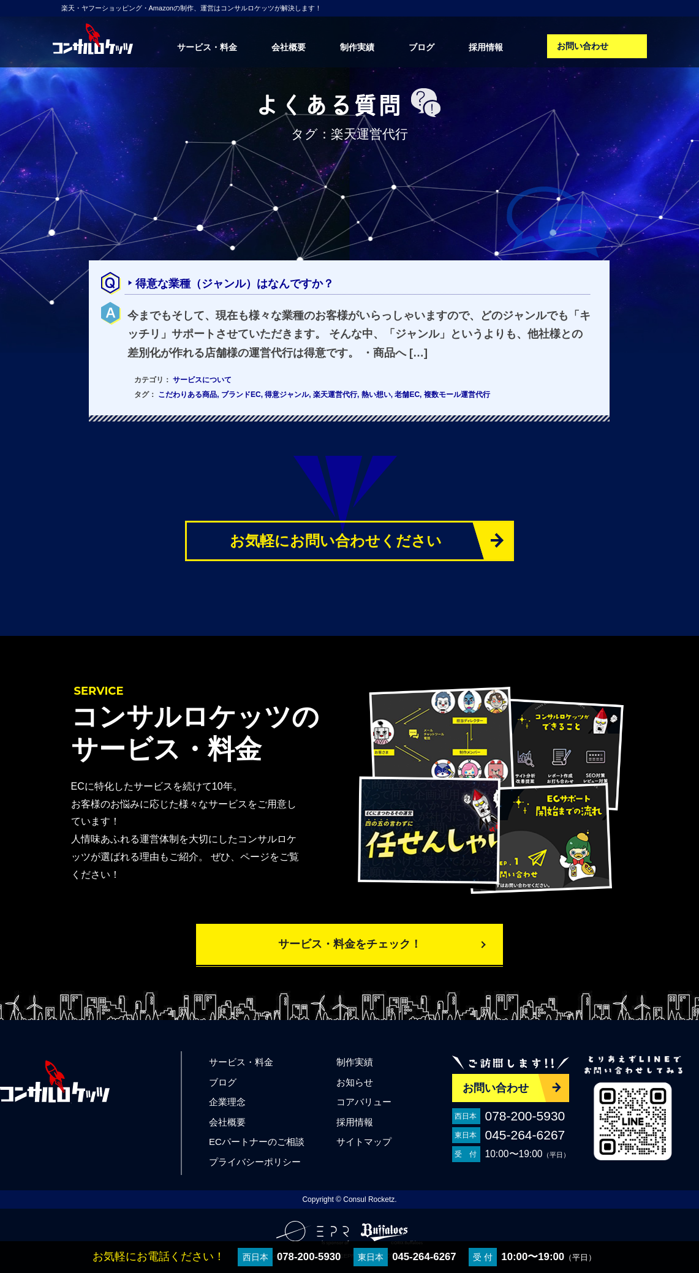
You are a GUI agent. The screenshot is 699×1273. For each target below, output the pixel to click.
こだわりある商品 (187, 394)
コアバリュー (363, 1102)
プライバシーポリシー (255, 1162)
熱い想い (376, 394)
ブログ (421, 47)
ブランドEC (241, 394)
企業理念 (227, 1102)
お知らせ (354, 1082)
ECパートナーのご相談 (256, 1141)
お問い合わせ (582, 46)
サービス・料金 (207, 47)
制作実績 (357, 47)
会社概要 (288, 47)
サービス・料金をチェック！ (349, 944)
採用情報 (486, 47)
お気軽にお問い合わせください (336, 540)
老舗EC (407, 394)
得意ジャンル (287, 394)
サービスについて (202, 380)
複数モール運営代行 (457, 394)
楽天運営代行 (335, 394)
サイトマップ (363, 1141)
